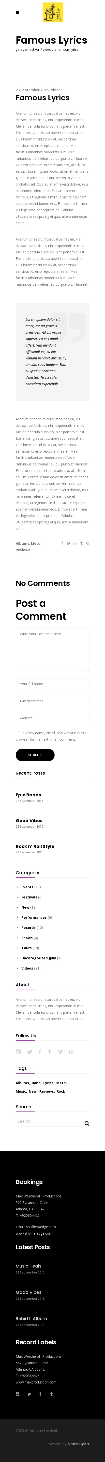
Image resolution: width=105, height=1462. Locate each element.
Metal (36, 543)
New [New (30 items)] (33, 1091)
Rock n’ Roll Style (35, 846)
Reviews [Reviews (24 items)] (46, 1091)
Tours (26, 948)
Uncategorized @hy (38, 958)
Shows (27, 937)
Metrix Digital (79, 1443)
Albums (22, 543)
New (25, 907)
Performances (34, 917)
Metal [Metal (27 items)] (61, 1083)
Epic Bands (28, 795)
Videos (48, 49)
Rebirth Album (31, 1318)
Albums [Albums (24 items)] (22, 1083)
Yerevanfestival (28, 49)
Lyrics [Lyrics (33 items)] (48, 1083)
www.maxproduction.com (36, 1382)
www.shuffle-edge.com (34, 1233)
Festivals (29, 897)
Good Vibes (29, 820)
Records (28, 927)
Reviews (23, 549)
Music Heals (29, 1266)
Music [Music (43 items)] (21, 1091)
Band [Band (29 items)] (36, 1083)
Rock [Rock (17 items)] (61, 1091)
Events (27, 887)
